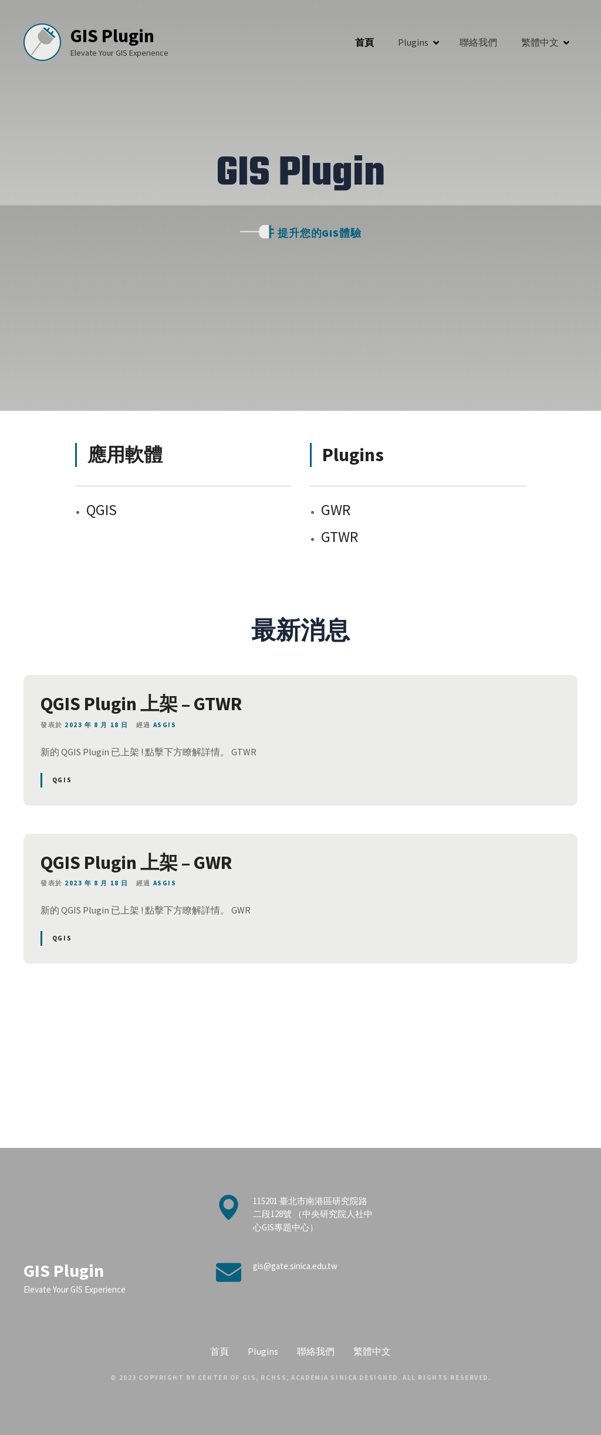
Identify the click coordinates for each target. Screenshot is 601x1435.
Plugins (413, 42)
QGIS (62, 780)
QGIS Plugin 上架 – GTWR (141, 703)
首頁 (364, 42)
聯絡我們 (478, 42)
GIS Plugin (118, 35)
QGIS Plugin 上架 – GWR (136, 862)
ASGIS (165, 725)
